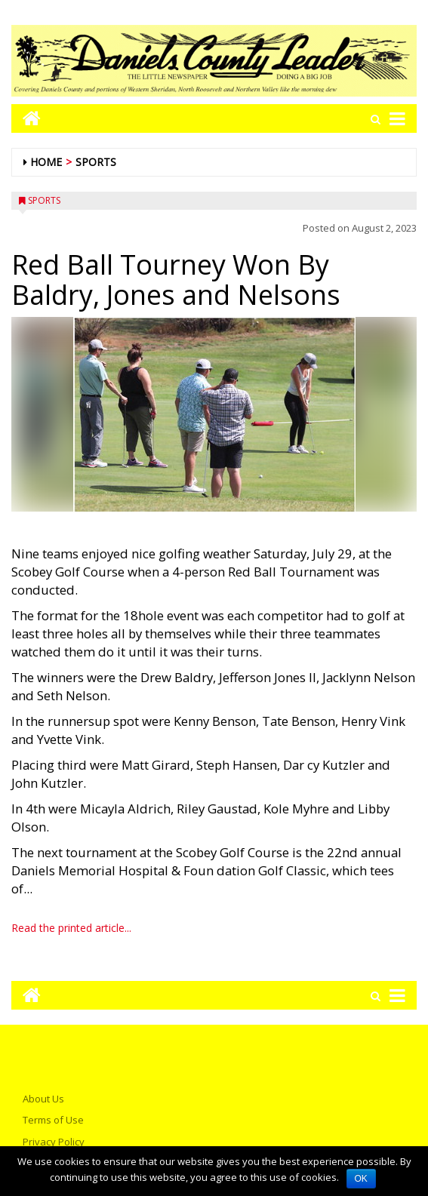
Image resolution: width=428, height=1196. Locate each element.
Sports (95, 162)
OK (361, 1178)
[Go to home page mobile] (26, 118)
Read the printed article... (71, 928)
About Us (43, 1098)
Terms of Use (53, 1120)
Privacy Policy (54, 1141)
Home (46, 162)
